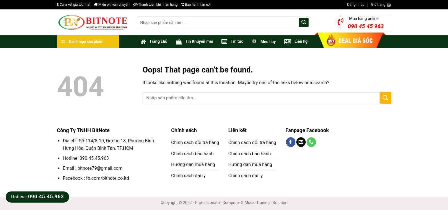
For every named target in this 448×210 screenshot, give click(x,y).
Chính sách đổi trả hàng (195, 142)
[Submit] (304, 22)
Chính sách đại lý (188, 175)
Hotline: (37, 196)
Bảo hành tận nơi (196, 5)
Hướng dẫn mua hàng (193, 164)
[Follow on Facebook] (290, 142)
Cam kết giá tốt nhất (73, 5)
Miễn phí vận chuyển (111, 5)
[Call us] (311, 142)
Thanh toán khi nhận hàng (155, 5)
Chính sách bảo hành (192, 153)
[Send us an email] (301, 142)
